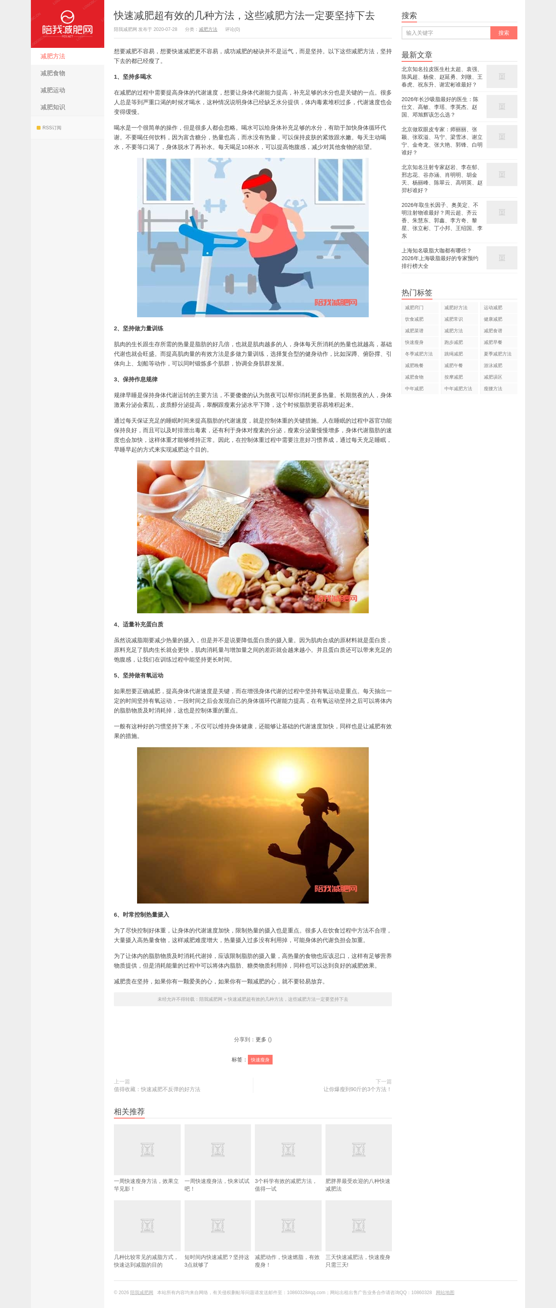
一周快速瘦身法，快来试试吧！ (218, 1169)
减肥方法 (53, 56)
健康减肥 (493, 319)
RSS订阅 (49, 127)
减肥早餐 (493, 342)
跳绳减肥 (453, 354)
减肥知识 (53, 107)
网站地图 (445, 1292)
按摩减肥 (453, 377)
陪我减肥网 (67, 24)
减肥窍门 (414, 307)
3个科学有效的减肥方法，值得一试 (288, 1169)
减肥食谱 (493, 330)
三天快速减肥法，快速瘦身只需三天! (358, 1245)
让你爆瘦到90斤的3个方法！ (358, 1089)
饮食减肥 (414, 319)
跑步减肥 (453, 342)
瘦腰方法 (493, 388)
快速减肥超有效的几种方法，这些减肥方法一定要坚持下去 (244, 15)
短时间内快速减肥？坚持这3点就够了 (218, 1245)
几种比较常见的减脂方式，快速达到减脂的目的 (147, 1245)
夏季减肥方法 (498, 354)
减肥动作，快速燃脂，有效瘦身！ (288, 1245)
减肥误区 (493, 377)
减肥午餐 (453, 365)
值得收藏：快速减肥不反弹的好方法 (157, 1089)
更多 (261, 1039)
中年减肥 (414, 388)
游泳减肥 (493, 365)
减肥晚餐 (414, 365)
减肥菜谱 (414, 330)
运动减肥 (493, 307)
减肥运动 (53, 90)
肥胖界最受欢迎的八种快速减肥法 (358, 1169)
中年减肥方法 (458, 388)
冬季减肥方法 (419, 354)
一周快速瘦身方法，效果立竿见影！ (147, 1169)
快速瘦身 (260, 1060)
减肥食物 (53, 73)
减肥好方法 (456, 307)
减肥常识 (453, 319)
